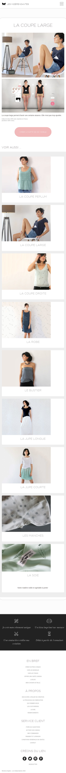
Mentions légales (6, 771)
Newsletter (33, 764)
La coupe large (33, 244)
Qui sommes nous (33, 703)
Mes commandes (33, 733)
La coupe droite (33, 293)
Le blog (33, 679)
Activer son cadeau (33, 730)
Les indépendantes (15, 4)
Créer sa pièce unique (33, 667)
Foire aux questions (33, 727)
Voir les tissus (33, 673)
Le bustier (33, 390)
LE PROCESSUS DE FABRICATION (33, 700)
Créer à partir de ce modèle (33, 132)
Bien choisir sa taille (33, 682)
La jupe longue (33, 438)
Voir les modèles (33, 670)
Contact (33, 742)
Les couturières (33, 706)
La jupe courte (33, 487)
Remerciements (33, 712)
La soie (33, 575)
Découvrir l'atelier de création (33, 697)
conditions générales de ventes (33, 739)
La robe (33, 341)
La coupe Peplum (33, 196)
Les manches (33, 535)
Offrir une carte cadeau (33, 676)
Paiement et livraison (33, 736)
